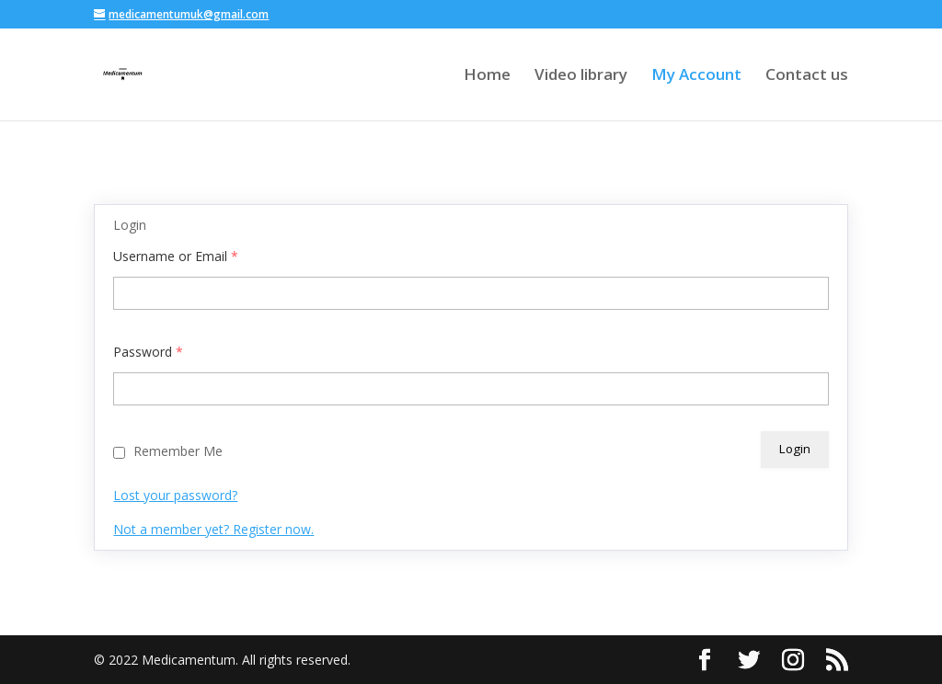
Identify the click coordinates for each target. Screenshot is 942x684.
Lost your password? (175, 495)
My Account (696, 76)
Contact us (806, 76)
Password (148, 351)
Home (487, 76)
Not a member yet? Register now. (213, 529)
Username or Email (175, 256)
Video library (580, 76)
